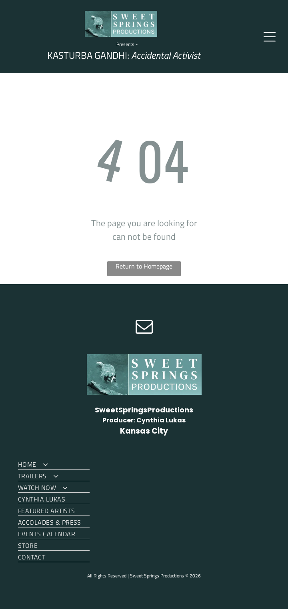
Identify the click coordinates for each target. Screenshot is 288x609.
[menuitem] (54, 464)
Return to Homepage (144, 266)
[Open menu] (270, 37)
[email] (144, 327)
